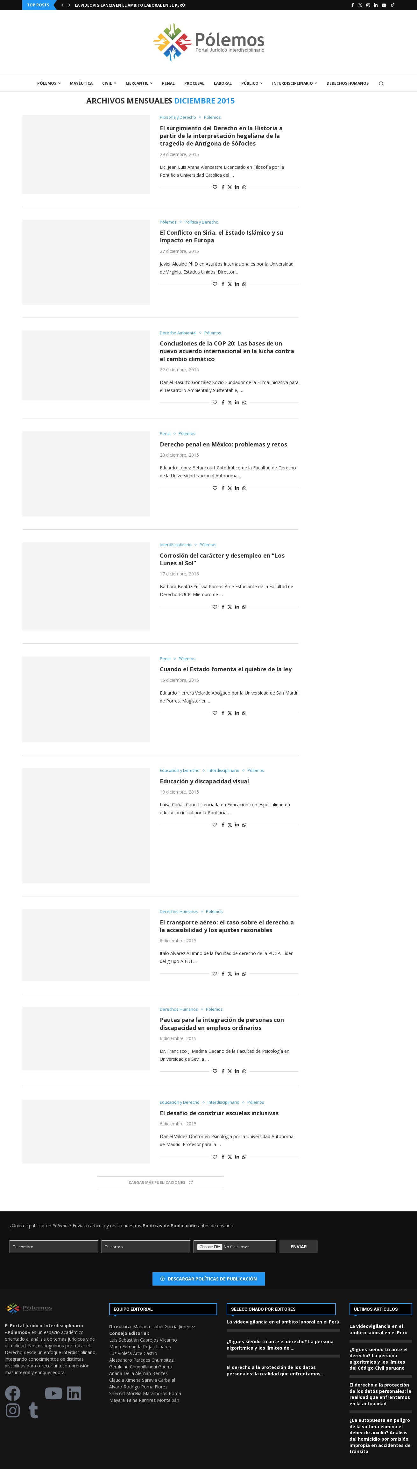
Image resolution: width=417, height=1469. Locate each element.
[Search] (381, 83)
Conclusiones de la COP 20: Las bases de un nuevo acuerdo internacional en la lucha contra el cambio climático (227, 351)
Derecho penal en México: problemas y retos (223, 444)
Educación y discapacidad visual (204, 781)
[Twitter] (360, 5)
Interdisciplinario (292, 83)
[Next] (69, 5)
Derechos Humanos (348, 83)
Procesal (194, 83)
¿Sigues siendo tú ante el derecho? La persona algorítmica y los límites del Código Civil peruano (378, 1358)
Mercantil (137, 83)
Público (249, 83)
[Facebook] (352, 5)
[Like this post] (215, 187)
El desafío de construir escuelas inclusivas (219, 1113)
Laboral (223, 83)
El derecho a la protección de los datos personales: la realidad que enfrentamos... (275, 1371)
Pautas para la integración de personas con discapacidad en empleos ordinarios (222, 1023)
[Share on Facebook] (223, 187)
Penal (168, 83)
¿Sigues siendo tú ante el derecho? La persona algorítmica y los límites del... (280, 1344)
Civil (107, 83)
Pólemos (46, 83)
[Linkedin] (376, 5)
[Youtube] (384, 5)
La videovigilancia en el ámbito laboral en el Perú (130, 5)
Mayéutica (81, 83)
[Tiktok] (393, 5)
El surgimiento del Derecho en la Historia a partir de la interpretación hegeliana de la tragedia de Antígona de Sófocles (221, 135)
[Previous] (62, 5)
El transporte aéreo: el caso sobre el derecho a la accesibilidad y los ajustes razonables (227, 926)
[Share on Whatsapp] (244, 187)
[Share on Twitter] (230, 187)
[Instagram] (368, 5)
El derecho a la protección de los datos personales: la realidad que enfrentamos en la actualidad (380, 1394)
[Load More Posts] (160, 1182)
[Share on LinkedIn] (237, 187)
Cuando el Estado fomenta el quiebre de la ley (226, 669)
